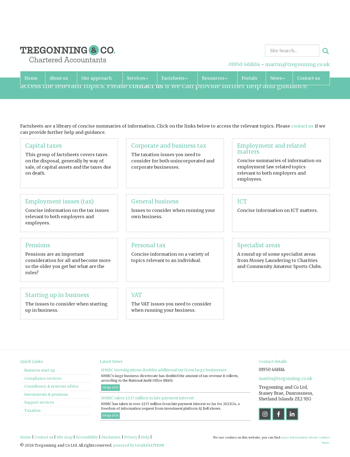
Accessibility (87, 437)
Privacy (131, 437)
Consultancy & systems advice (51, 386)
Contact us (308, 39)
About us (58, 39)
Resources (214, 39)
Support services (39, 402)
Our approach (96, 39)
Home (31, 39)
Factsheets (174, 39)
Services (137, 39)
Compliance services (42, 378)
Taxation (32, 410)
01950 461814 (244, 26)
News (277, 39)
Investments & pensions (46, 394)
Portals (249, 39)
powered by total (138, 445)
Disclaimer (111, 437)
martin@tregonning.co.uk (297, 26)
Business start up (39, 370)
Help (145, 437)
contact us (146, 86)
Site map (65, 437)
